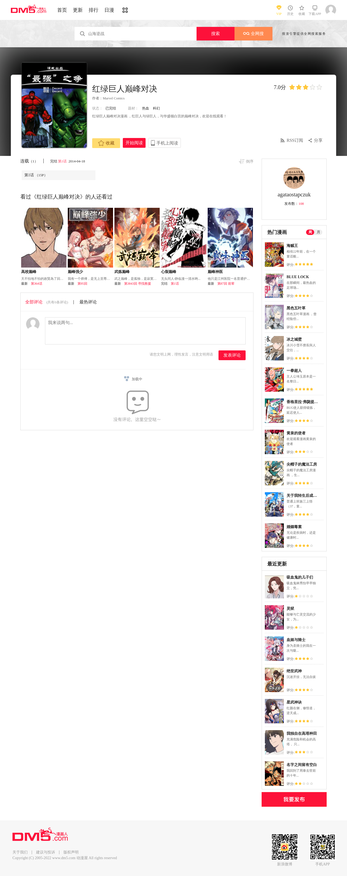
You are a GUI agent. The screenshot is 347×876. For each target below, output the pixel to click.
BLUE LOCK (298, 277)
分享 (318, 140)
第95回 (82, 283)
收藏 (106, 143)
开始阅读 (134, 142)
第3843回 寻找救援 (137, 283)
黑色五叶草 (296, 308)
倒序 (249, 161)
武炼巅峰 (122, 272)
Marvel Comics (114, 98)
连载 (29, 161)
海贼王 (292, 246)
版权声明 (71, 852)
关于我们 (20, 852)
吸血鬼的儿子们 (300, 577)
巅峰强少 (75, 272)
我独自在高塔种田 (302, 733)
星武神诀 (294, 702)
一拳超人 (294, 371)
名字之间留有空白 (302, 765)
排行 (93, 10)
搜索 (215, 33)
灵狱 (290, 609)
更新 (78, 10)
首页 (62, 10)
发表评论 (232, 355)
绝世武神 (294, 671)
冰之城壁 (294, 339)
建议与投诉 (45, 852)
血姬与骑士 (296, 640)
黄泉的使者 (296, 433)
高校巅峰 (28, 272)
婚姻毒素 (294, 527)
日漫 (109, 10)
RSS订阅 (295, 140)
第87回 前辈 (225, 283)
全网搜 (253, 33)
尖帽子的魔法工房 (302, 464)
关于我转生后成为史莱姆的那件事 (315, 496)
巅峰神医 (215, 272)
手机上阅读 (167, 143)
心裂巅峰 (168, 272)
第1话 (63, 161)
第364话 (36, 283)
